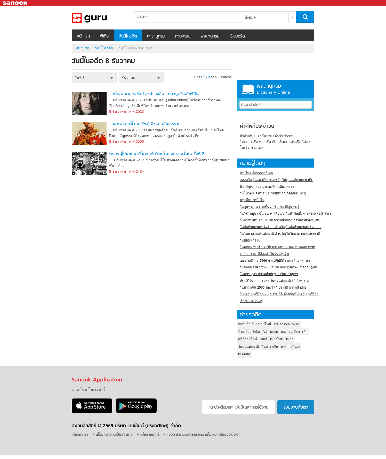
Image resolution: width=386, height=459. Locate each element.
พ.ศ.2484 (136, 171)
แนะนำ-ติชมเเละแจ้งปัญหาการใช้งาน (238, 407)
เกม (283, 332)
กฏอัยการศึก (298, 332)
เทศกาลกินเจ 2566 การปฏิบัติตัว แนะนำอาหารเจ (275, 260)
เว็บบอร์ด (237, 36)
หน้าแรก (83, 36)
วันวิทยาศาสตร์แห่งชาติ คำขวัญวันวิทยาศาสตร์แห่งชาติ (280, 234)
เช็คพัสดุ (244, 354)
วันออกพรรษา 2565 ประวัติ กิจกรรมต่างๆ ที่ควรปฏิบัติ (278, 267)
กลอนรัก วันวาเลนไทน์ (254, 324)
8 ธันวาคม (117, 111)
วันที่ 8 (80, 78)
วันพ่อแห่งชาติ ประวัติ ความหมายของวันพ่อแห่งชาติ (277, 247)
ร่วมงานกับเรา (296, 407)
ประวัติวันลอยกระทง (254, 281)
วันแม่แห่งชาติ (248, 347)
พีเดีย (104, 36)
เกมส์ (263, 339)
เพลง (289, 339)
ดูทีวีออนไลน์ (247, 339)
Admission (270, 332)
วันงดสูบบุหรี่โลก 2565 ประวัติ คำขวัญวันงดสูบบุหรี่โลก (279, 294)
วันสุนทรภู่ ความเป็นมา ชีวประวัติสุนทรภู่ (269, 207)
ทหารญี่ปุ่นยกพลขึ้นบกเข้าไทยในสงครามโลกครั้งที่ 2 (156, 154)
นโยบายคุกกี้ (149, 435)
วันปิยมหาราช (250, 240)
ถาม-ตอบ (182, 36)
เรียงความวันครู (251, 301)
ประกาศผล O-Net (287, 324)
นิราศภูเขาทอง (250, 187)
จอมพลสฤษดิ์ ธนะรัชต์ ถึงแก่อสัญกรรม (144, 124)
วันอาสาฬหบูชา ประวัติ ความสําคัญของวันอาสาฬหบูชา (280, 220)
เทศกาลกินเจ (290, 347)
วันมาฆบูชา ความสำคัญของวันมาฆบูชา (269, 274)
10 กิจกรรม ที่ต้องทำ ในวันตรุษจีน (264, 254)
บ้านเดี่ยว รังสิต (249, 332)
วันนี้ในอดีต (128, 36)
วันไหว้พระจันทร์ (252, 193)
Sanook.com (15, 3)
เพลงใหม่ (276, 339)
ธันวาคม (128, 78)
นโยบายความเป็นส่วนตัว (114, 435)
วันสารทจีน (270, 347)
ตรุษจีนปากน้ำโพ (252, 200)
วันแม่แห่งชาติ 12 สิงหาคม (289, 281)
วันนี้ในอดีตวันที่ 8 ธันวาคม (99, 18)
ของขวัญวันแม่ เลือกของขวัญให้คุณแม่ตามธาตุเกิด (276, 180)
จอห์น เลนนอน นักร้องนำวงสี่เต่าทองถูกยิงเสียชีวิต (154, 94)
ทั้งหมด (250, 17)
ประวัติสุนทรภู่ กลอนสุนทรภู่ (285, 193)
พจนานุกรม (210, 36)
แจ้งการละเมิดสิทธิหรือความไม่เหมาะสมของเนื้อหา (203, 435)
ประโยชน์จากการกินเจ (256, 173)
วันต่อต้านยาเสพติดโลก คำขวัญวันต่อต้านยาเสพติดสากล (280, 227)
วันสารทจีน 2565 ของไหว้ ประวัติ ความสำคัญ (273, 287)
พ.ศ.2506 (136, 141)
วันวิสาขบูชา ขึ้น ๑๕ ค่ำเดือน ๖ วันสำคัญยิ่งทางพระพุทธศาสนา (285, 213)
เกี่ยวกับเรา (80, 435)
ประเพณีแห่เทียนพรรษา (279, 187)
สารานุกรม (156, 36)
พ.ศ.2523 (136, 111)
